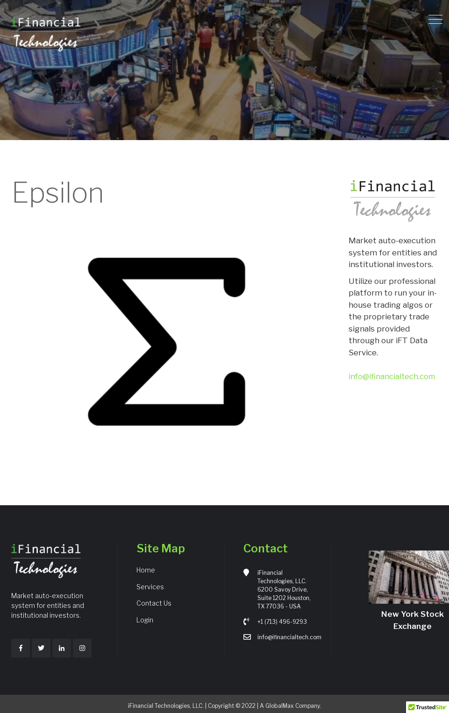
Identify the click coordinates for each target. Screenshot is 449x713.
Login (144, 620)
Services (150, 587)
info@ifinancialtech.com (392, 376)
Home (145, 570)
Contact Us (153, 603)
